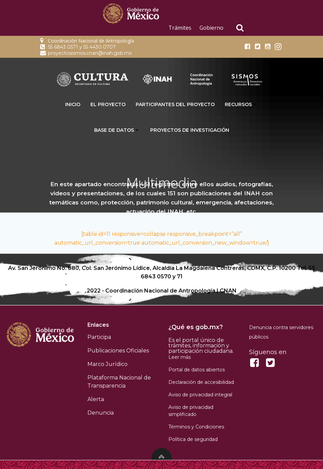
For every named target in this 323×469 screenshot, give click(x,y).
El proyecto (108, 104)
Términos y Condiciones (196, 427)
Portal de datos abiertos (196, 370)
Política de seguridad (193, 439)
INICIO (72, 104)
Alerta (95, 399)
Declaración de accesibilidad (201, 382)
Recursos (241, 104)
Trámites (179, 27)
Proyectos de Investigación (189, 130)
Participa (99, 337)
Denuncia (100, 413)
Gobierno (211, 27)
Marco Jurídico (107, 364)
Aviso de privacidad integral (200, 395)
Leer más (179, 357)
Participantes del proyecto (175, 104)
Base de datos (117, 130)
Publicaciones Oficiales (118, 350)
